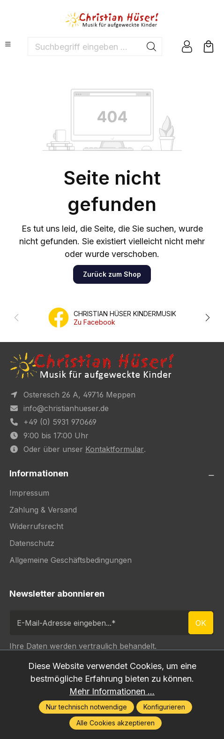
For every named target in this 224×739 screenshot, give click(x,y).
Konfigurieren (164, 707)
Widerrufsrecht (36, 526)
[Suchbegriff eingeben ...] (85, 46)
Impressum (29, 493)
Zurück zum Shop (112, 274)
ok (200, 623)
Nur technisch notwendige (86, 707)
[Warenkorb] (208, 46)
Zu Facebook (94, 322)
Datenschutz (31, 543)
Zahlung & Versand (43, 509)
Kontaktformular (114, 449)
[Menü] (8, 44)
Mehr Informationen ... (112, 691)
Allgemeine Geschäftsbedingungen (70, 560)
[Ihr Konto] (187, 46)
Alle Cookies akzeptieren (115, 723)
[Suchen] (151, 46)
